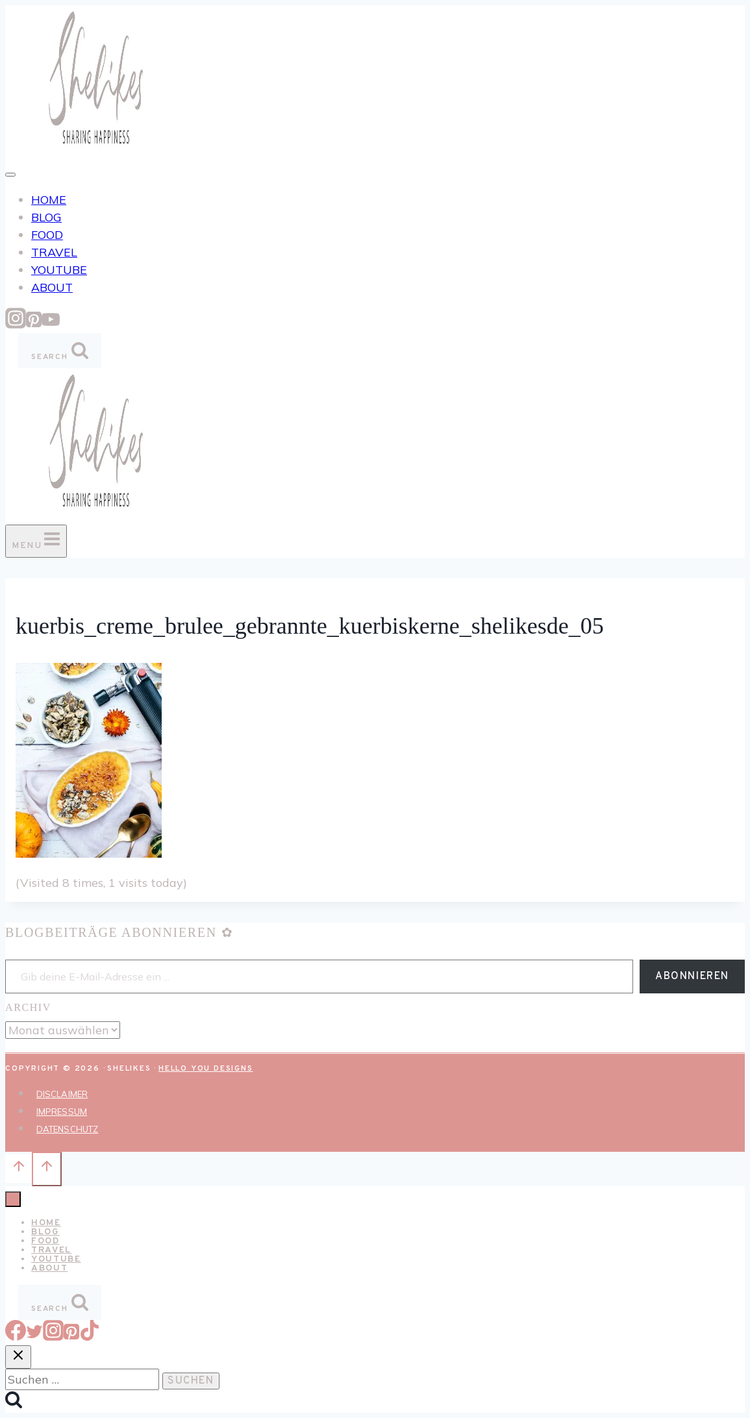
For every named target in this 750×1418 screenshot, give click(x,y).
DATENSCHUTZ (67, 1129)
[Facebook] (15, 1336)
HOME (48, 199)
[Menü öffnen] (36, 541)
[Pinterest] (34, 324)
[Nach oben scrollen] (18, 1168)
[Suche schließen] (18, 1357)
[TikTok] (89, 1336)
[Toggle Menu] (10, 175)
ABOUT (52, 287)
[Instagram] (15, 324)
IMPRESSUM (61, 1111)
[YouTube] (51, 324)
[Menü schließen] (13, 1199)
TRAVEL (54, 252)
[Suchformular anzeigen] (59, 350)
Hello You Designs (205, 1069)
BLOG (46, 217)
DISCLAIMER (62, 1094)
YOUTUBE (59, 269)
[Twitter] (34, 1336)
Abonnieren (692, 976)
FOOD (47, 234)
